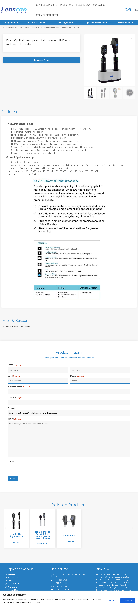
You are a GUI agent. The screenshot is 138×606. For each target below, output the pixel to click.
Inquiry (15, 429)
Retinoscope (69, 544)
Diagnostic (11, 22)
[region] (69, 598)
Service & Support (46, 5)
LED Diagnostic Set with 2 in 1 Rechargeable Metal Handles (42, 544)
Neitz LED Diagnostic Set (16, 544)
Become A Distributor (47, 15)
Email (14, 386)
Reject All (111, 601)
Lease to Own (83, 5)
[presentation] (27, 478)
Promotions (66, 5)
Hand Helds (24, 37)
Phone (77, 386)
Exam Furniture (36, 22)
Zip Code (16, 407)
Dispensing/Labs (64, 22)
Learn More (16, 551)
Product (11, 418)
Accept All (127, 601)
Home (5, 37)
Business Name (19, 397)
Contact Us (99, 5)
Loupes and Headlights (95, 22)
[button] (131, 49)
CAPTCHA (12, 471)
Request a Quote (41, 70)
